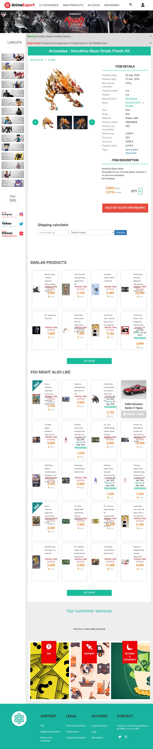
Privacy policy (72, 718)
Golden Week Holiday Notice (49, 36)
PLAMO (52, 60)
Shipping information (50, 718)
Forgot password (99, 712)
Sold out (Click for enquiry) (125, 207)
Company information (76, 724)
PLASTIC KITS (36, 60)
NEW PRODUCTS (73, 5)
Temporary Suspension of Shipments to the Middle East (67, 43)
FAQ (42, 712)
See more (89, 357)
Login (94, 718)
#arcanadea (132, 149)
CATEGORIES (48, 5)
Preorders (111, 5)
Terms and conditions (76, 712)
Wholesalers (97, 724)
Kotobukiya (131, 98)
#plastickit (131, 153)
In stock (94, 5)
